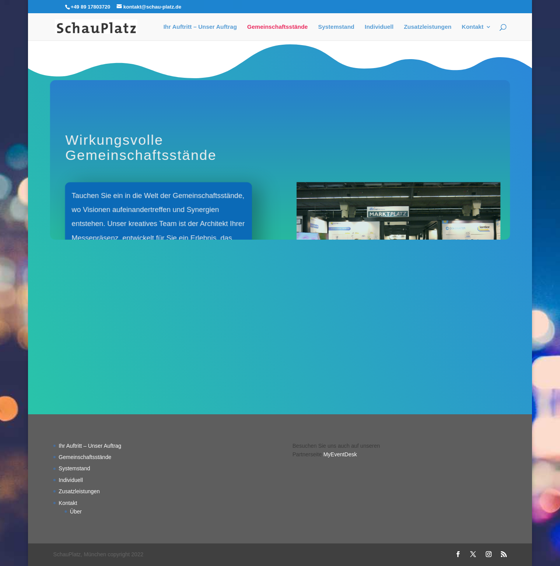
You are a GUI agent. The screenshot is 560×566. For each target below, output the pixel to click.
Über (76, 511)
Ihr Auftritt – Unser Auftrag (200, 27)
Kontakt (472, 27)
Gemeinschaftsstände (277, 27)
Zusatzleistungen (428, 27)
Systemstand (336, 27)
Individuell (379, 27)
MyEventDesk (340, 454)
